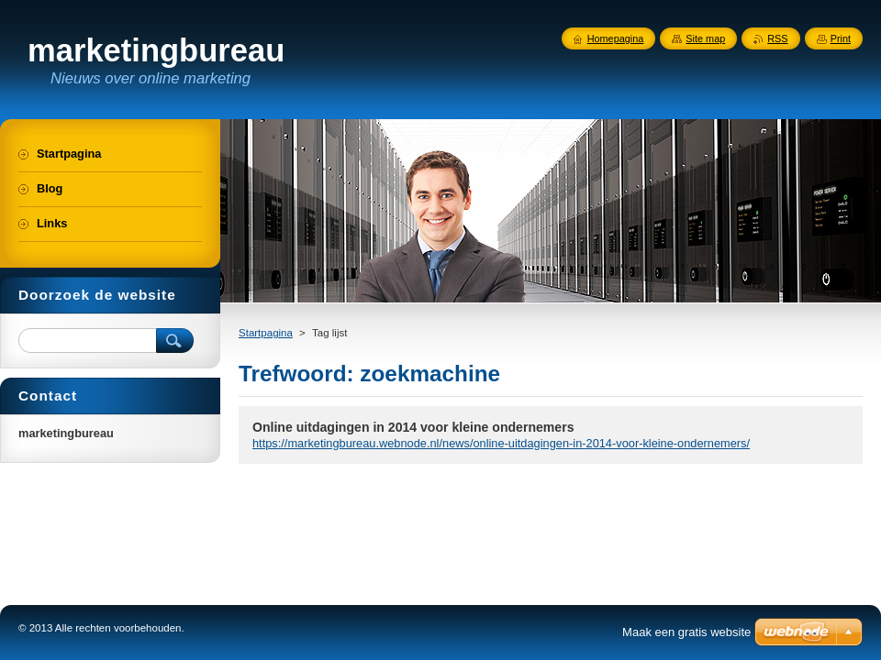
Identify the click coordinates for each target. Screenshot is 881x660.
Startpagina (266, 332)
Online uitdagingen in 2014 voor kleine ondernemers (413, 427)
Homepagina (615, 38)
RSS (777, 38)
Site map (705, 38)
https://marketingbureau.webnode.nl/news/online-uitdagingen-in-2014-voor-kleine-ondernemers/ (501, 443)
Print (841, 38)
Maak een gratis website (686, 632)
